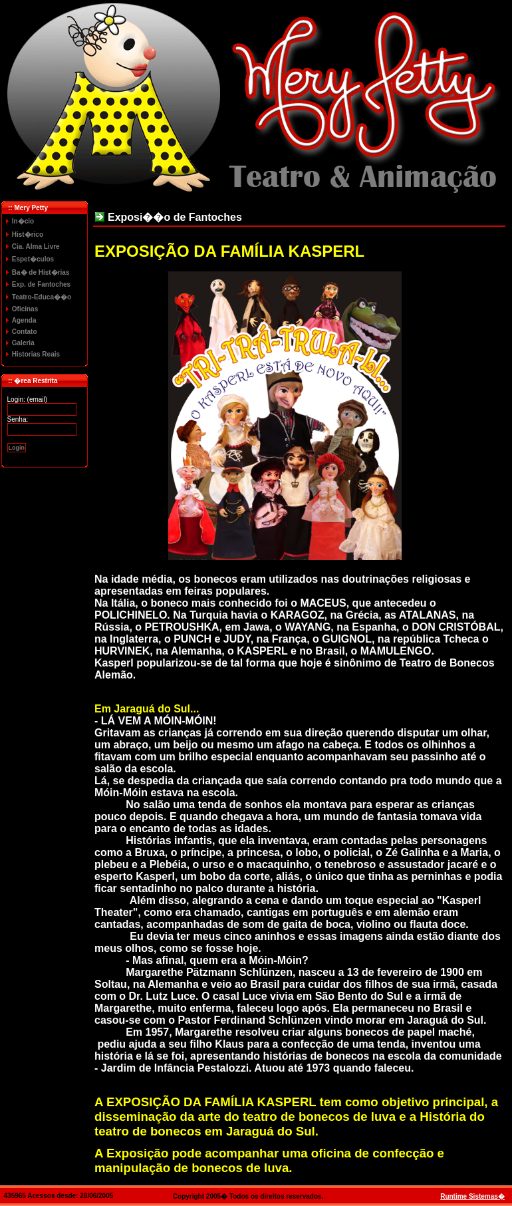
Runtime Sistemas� (472, 1196)
